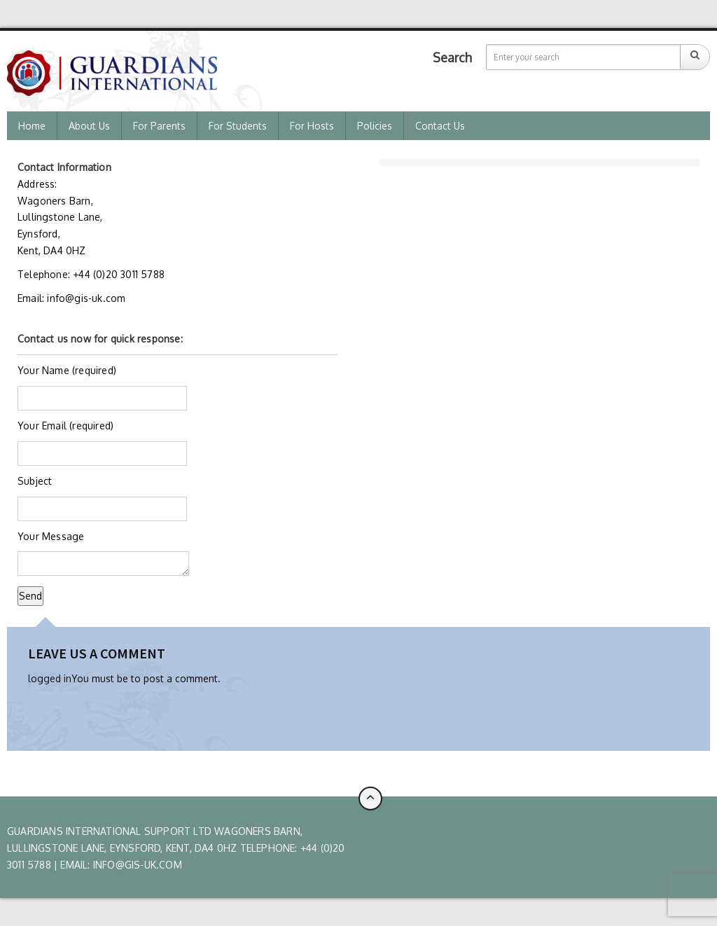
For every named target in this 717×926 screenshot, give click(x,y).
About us (89, 126)
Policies (374, 126)
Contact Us (440, 126)
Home (32, 126)
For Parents (159, 126)
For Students (238, 126)
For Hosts (312, 126)
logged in (49, 678)
